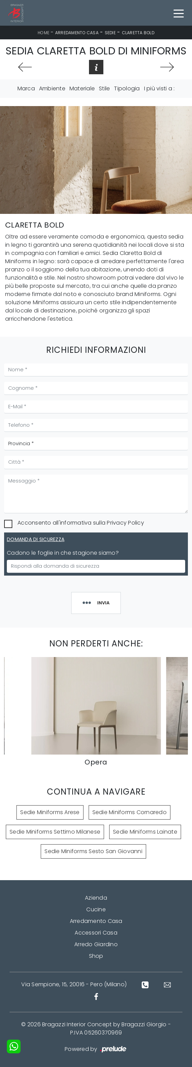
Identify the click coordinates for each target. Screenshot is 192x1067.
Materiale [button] (82, 88)
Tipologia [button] (127, 88)
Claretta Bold (138, 33)
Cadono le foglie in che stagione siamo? (63, 553)
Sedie (110, 33)
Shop (96, 956)
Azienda (96, 898)
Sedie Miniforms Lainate (145, 832)
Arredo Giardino (96, 944)
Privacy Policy (125, 523)
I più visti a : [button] (159, 88)
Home (43, 33)
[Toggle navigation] (178, 13)
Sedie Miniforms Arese (49, 812)
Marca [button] (26, 88)
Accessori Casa (96, 933)
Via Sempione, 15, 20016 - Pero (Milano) (74, 984)
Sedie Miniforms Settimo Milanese (55, 832)
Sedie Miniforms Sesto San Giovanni (93, 851)
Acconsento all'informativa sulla (80, 523)
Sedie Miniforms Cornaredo (129, 812)
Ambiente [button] (52, 88)
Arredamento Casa (77, 33)
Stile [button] (104, 88)
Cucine (96, 909)
